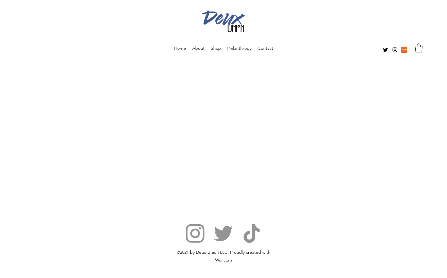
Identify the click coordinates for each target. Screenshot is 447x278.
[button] (418, 48)
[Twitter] (385, 50)
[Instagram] (395, 50)
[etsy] (404, 50)
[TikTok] (251, 233)
